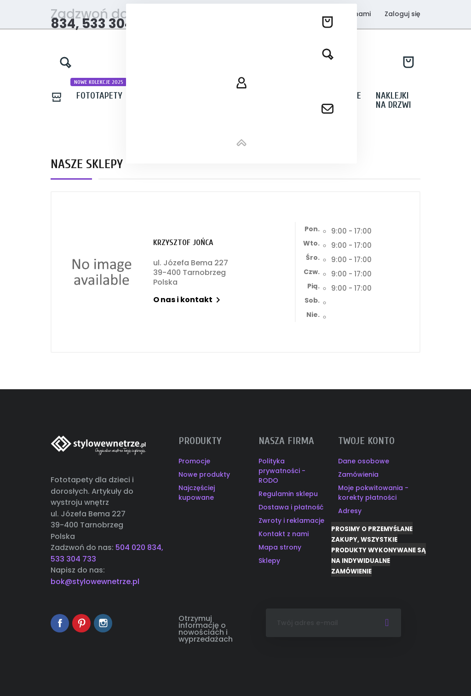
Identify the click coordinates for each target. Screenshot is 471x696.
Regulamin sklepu (288, 493)
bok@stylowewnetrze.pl (95, 581)
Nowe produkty (204, 474)
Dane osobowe (363, 461)
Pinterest (81, 623)
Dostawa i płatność (290, 507)
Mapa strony (279, 547)
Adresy (350, 510)
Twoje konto (366, 441)
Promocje (194, 461)
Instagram (103, 623)
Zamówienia (358, 474)
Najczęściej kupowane (196, 492)
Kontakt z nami (346, 13)
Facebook (60, 623)
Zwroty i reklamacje (291, 520)
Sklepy (269, 560)
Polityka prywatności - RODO (281, 470)
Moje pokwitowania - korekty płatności (373, 492)
